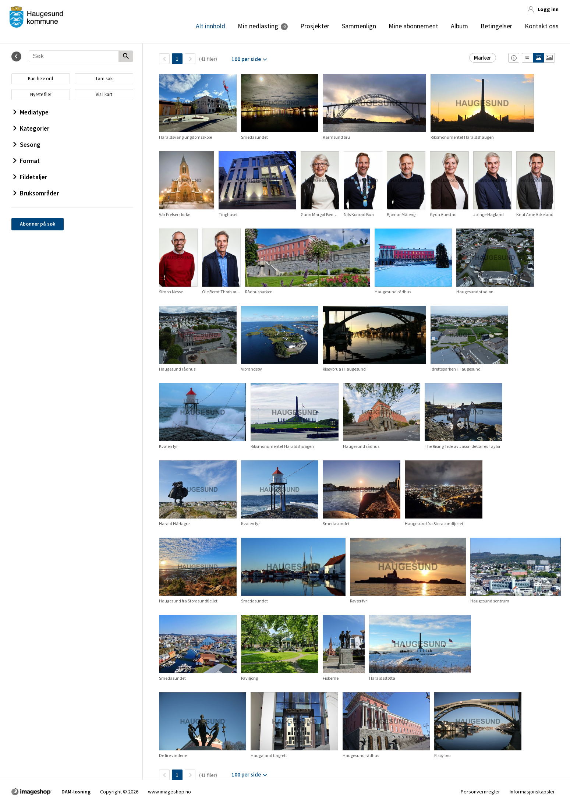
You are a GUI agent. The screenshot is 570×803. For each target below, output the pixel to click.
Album (459, 26)
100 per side (246, 59)
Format (26, 161)
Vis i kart (104, 94)
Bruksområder (36, 193)
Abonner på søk (37, 223)
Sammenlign (359, 26)
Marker (482, 57)
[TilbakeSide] (164, 58)
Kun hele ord (40, 78)
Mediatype (31, 112)
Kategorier (31, 128)
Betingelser (496, 26)
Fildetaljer (30, 177)
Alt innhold (210, 26)
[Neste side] (190, 58)
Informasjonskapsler (532, 791)
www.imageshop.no (169, 791)
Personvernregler (480, 791)
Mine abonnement (413, 26)
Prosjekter (314, 26)
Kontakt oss (542, 26)
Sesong (26, 145)
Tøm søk (104, 78)
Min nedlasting (258, 26)
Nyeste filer (40, 94)
